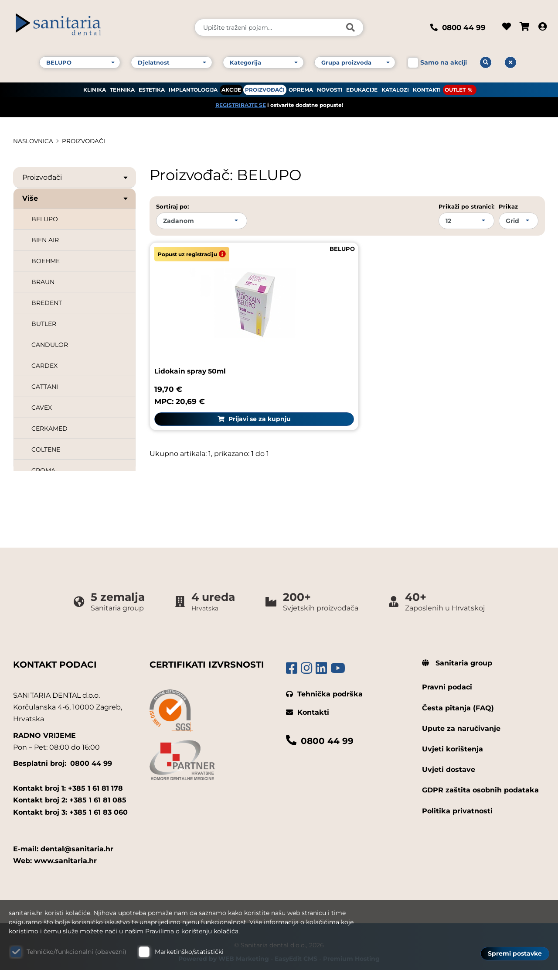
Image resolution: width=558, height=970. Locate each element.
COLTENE (45, 449)
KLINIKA (94, 87)
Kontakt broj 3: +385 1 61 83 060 (70, 801)
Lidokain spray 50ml (191, 360)
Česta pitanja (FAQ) (458, 697)
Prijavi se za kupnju (244, 408)
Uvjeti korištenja (452, 738)
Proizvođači (75, 177)
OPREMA (301, 87)
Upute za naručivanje (461, 717)
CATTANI (44, 387)
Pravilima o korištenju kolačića (191, 931)
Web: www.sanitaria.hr (55, 850)
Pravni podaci (447, 676)
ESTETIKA (152, 87)
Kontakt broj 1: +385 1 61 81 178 (68, 777)
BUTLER (43, 324)
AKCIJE (231, 87)
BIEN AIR (45, 240)
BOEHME (45, 261)
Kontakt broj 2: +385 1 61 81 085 (69, 789)
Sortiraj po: (172, 206)
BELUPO (44, 219)
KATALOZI (395, 87)
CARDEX (44, 366)
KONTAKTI (427, 87)
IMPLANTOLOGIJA (193, 87)
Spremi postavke (515, 953)
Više (75, 198)
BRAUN (42, 282)
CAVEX (41, 407)
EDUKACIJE (362, 87)
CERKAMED (49, 428)
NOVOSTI (329, 87)
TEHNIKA (122, 87)
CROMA (43, 470)
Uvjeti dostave (448, 758)
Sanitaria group (457, 652)
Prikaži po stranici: (466, 206)
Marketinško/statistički (189, 952)
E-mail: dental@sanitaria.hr (63, 838)
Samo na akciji (443, 60)
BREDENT (46, 303)
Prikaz (508, 206)
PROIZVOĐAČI (265, 87)
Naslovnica (33, 141)
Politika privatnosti (457, 800)
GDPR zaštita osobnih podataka (480, 779)
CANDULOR (49, 345)
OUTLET (455, 87)
